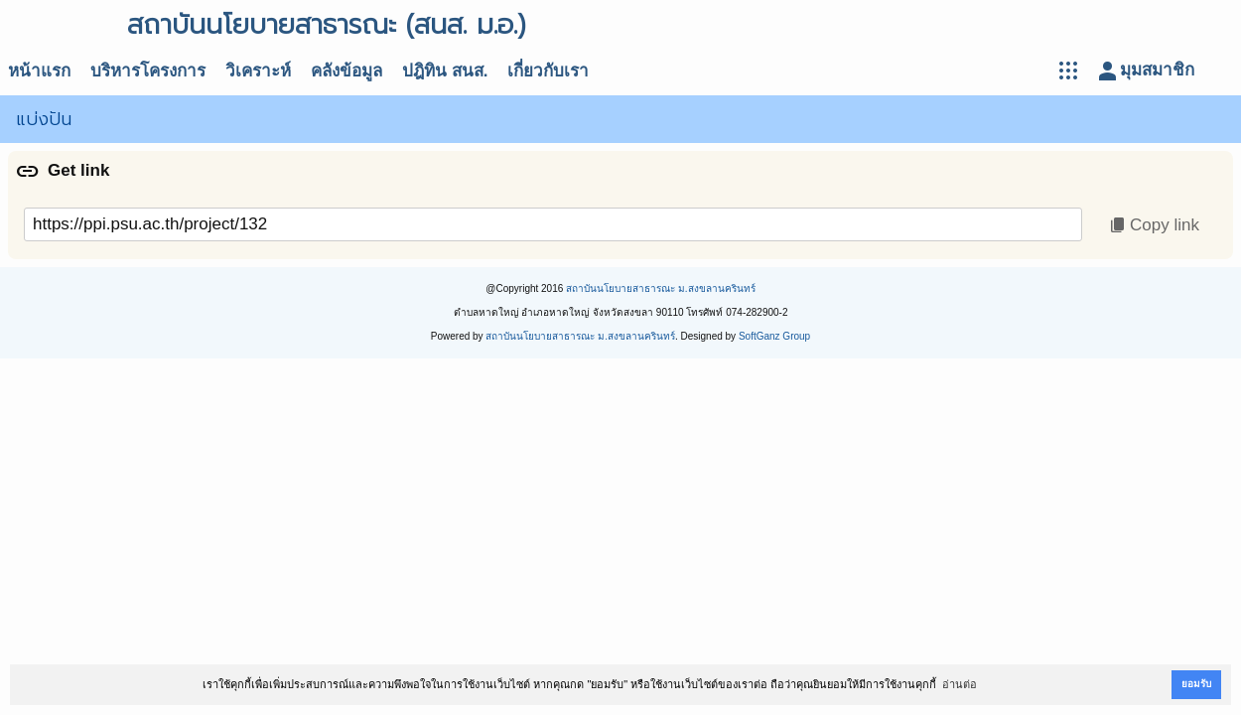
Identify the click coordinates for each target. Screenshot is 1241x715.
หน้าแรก (39, 71)
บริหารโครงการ (148, 71)
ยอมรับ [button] (1196, 683)
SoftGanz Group (774, 336)
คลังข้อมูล (346, 71)
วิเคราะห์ (258, 71)
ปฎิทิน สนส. (444, 71)
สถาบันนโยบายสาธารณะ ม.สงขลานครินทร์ (661, 288)
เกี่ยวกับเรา (548, 71)
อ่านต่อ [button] (959, 684)
